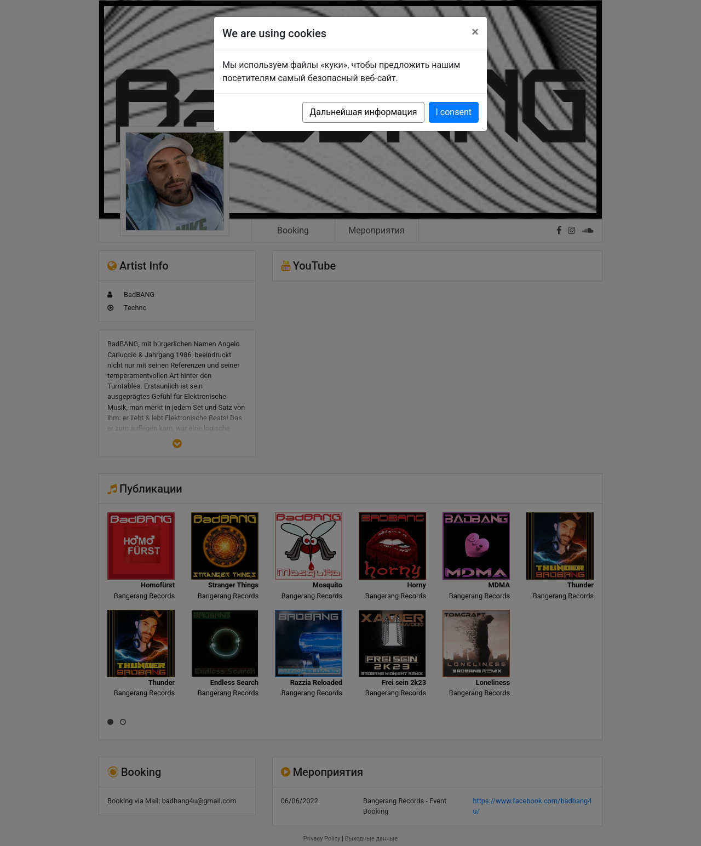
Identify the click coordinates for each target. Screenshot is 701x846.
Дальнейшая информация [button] (363, 112)
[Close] (475, 32)
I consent (454, 112)
